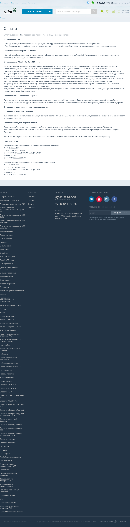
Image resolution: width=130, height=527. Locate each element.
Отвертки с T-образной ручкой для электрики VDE (12, 415)
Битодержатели (6, 231)
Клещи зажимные (7, 320)
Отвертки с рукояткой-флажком (9, 420)
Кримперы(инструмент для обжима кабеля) (10, 340)
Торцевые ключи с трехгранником (7, 480)
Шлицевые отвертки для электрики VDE (9, 507)
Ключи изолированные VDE (11, 327)
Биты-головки (5, 280)
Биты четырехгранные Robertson (9, 268)
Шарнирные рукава (7, 495)
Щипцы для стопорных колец (11, 512)
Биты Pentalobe (6, 239)
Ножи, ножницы (6, 381)
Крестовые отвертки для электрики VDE (10, 335)
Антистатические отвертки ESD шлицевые (12, 227)
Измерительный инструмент (11, 305)
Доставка (14, 3)
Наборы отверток (7, 374)
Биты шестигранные (8, 273)
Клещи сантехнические (9, 323)
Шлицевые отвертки (8, 502)
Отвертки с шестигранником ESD (11, 429)
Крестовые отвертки (8, 330)
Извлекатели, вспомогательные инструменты (7, 300)
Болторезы (4, 287)
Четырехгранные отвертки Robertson (10, 491)
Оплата (23, 3)
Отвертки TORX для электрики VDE (12, 396)
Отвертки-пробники (7, 443)
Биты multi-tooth (6, 235)
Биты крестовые (6, 264)
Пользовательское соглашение (15, 521)
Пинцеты (3, 450)
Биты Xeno (4, 253)
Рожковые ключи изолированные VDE (8, 465)
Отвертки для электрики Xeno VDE (12, 405)
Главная (3, 18)
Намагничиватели (7, 378)
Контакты (31, 3)
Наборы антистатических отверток (10, 349)
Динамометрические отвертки (12, 291)
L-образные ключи (7, 197)
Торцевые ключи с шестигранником (7, 485)
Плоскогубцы (5, 453)
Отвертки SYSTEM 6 (8, 388)
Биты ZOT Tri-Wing (7, 260)
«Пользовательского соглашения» (106, 219)
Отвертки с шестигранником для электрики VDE (11, 435)
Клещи (2, 313)
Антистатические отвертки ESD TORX (12, 216)
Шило (2, 499)
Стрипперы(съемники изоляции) (8, 474)
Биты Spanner (5, 246)
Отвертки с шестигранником (11, 425)
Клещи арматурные (7, 316)
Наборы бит (4, 354)
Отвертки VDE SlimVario (9, 401)
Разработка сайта (106, 521)
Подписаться (120, 213)
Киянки (3, 309)
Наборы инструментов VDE (10, 367)
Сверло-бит (4, 470)
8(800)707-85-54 (105, 3)
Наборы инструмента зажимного (8, 359)
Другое (3, 294)
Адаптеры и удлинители (9, 200)
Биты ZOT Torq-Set (7, 257)
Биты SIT (3, 242)
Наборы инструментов (9, 363)
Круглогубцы (5, 345)
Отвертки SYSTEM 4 (8, 385)
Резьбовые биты (6, 461)
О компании (4, 3)
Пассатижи (4, 446)
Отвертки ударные (7, 439)
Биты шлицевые (6, 276)
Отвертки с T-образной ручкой (12, 410)
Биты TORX (4, 249)
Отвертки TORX (6, 392)
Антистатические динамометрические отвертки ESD (12, 209)
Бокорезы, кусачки (7, 284)
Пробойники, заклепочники (10, 457)
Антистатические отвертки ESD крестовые (12, 221)
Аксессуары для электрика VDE (12, 204)
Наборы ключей (6, 370)
